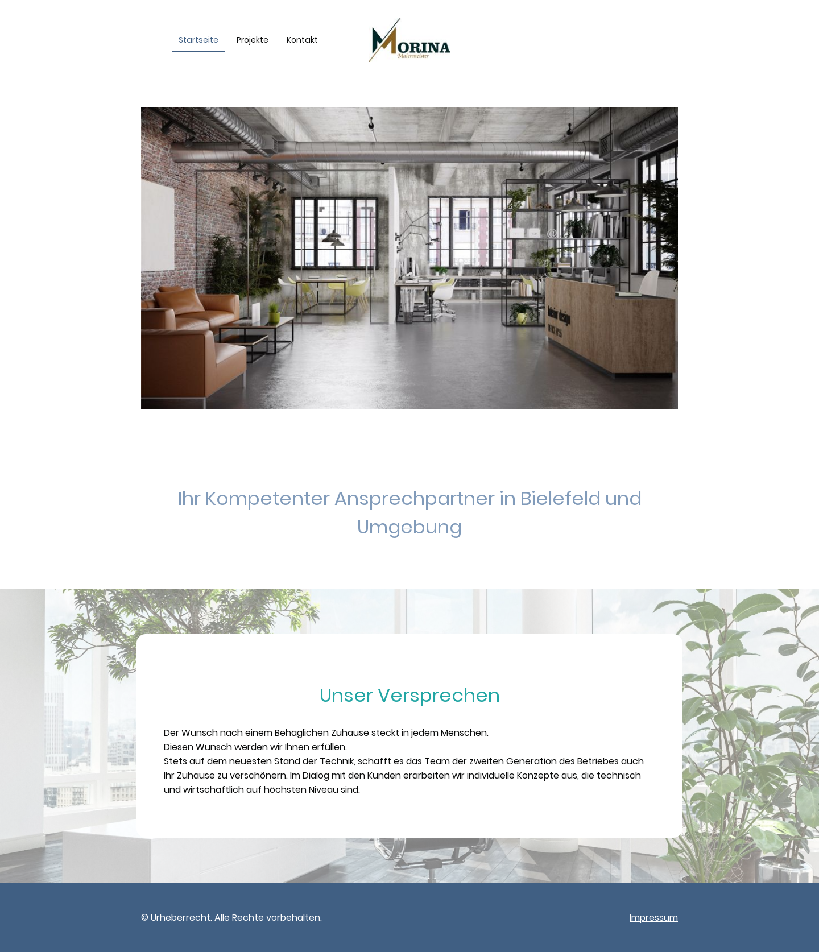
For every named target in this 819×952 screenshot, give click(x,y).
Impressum (654, 917)
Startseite (198, 39)
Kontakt (302, 39)
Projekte (252, 39)
